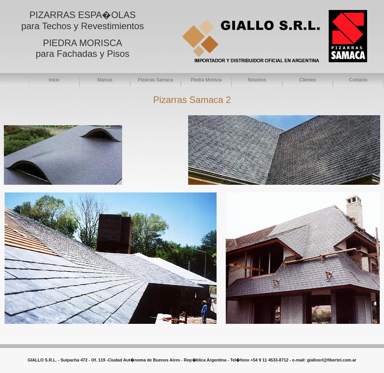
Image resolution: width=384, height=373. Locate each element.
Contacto (358, 80)
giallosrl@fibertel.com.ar (331, 360)
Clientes (307, 80)
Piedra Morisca (206, 80)
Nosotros (257, 80)
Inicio (54, 80)
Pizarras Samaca (155, 80)
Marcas (104, 80)
